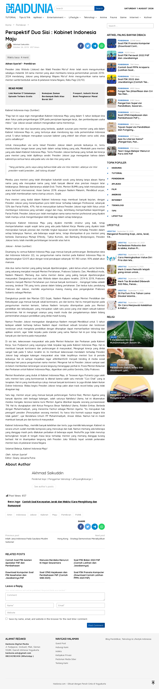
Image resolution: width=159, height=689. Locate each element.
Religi (113, 337)
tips (114, 210)
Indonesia (21, 514)
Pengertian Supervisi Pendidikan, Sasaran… (130, 104)
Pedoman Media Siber (66, 659)
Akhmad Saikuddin (48, 473)
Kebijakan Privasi (63, 655)
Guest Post (61, 643)
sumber (27, 246)
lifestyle (117, 216)
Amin (9, 514)
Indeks (59, 651)
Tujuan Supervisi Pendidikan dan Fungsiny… (134, 128)
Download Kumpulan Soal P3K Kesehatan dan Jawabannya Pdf (19, 575)
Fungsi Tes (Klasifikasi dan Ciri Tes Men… (135, 92)
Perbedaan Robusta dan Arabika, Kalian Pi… (132, 247)
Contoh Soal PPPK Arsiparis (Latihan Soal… (133, 68)
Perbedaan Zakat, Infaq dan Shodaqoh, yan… (126, 369)
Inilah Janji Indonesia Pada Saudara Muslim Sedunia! (29, 538)
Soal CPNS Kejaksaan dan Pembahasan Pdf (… (133, 116)
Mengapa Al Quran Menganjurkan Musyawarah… (129, 396)
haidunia (117, 168)
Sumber (35, 110)
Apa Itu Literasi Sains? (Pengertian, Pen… (130, 140)
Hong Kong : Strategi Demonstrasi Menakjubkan (81, 537)
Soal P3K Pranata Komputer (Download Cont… (134, 45)
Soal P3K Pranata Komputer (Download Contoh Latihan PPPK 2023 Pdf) (89, 575)
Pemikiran (66, 514)
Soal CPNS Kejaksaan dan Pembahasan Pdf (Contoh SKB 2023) (54, 575)
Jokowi (33, 514)
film (114, 189)
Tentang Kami (62, 663)
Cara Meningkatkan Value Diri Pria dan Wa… (135, 259)
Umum (120, 52)
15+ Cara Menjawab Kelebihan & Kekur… (135, 306)
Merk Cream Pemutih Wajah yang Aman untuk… (134, 271)
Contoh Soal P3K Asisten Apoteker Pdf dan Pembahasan (18, 563)
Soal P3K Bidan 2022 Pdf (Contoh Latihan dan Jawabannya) (87, 563)
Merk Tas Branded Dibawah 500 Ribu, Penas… (134, 283)
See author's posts (44, 486)
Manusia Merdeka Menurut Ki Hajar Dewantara (54, 561)
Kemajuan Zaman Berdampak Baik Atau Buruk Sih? (53, 96)
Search (99, 8)
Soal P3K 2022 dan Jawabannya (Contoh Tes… (133, 80)
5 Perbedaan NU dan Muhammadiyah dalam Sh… (126, 341)
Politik (78, 514)
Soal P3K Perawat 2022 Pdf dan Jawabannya (133, 57)
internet (117, 200)
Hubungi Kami (62, 647)
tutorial (117, 173)
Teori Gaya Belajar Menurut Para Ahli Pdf (134, 152)
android (116, 194)
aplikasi (116, 184)
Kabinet (44, 514)
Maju (54, 514)
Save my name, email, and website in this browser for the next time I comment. (48, 619)
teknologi (118, 205)
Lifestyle (111, 231)
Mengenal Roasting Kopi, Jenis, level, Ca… (128, 235)
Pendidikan (123, 40)
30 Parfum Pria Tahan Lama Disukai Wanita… (134, 295)
